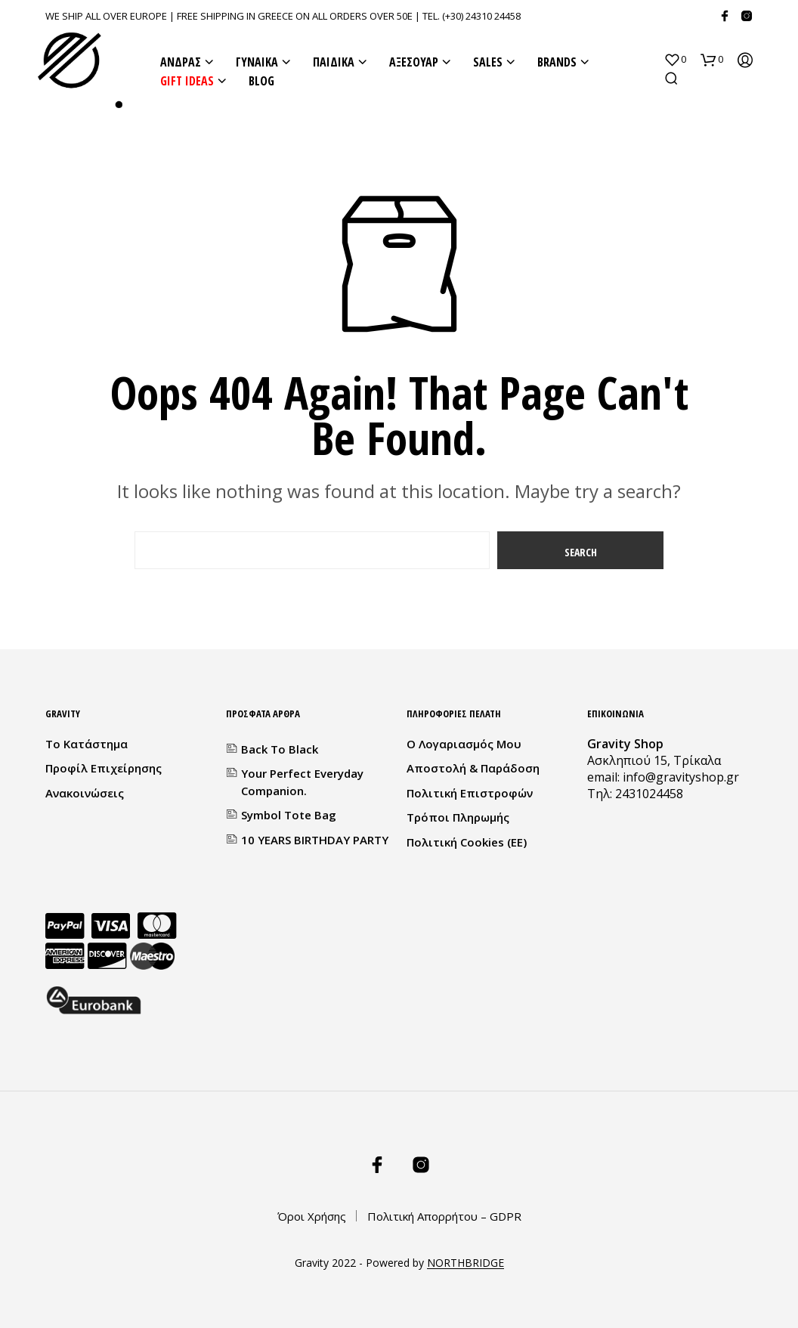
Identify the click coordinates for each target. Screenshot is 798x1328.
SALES (488, 62)
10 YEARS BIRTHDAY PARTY (314, 839)
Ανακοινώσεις (84, 792)
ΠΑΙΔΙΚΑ (333, 62)
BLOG (261, 81)
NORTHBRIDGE (465, 1263)
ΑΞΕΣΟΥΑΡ (413, 62)
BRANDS (557, 62)
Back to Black (279, 749)
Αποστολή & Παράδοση (473, 767)
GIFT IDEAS (187, 81)
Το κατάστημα (86, 743)
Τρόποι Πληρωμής (458, 817)
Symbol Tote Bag (288, 814)
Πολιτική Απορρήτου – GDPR (444, 1216)
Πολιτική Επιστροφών (470, 792)
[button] (674, 59)
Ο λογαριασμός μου (464, 743)
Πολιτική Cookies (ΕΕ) (467, 842)
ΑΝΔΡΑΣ (180, 62)
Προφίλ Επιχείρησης (103, 767)
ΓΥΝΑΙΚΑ (257, 62)
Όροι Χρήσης (311, 1216)
